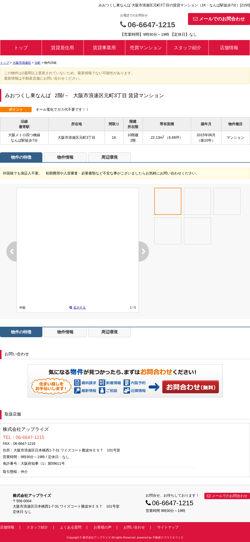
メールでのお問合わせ (219, 18)
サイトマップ (168, 527)
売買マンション (146, 47)
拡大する (77, 307)
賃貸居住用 (62, 47)
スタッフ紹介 (187, 47)
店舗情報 (229, 47)
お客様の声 (102, 527)
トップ (21, 47)
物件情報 (65, 157)
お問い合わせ (191, 386)
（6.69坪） (174, 137)
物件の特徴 (21, 157)
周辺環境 (109, 157)
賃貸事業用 (104, 47)
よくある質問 (70, 527)
